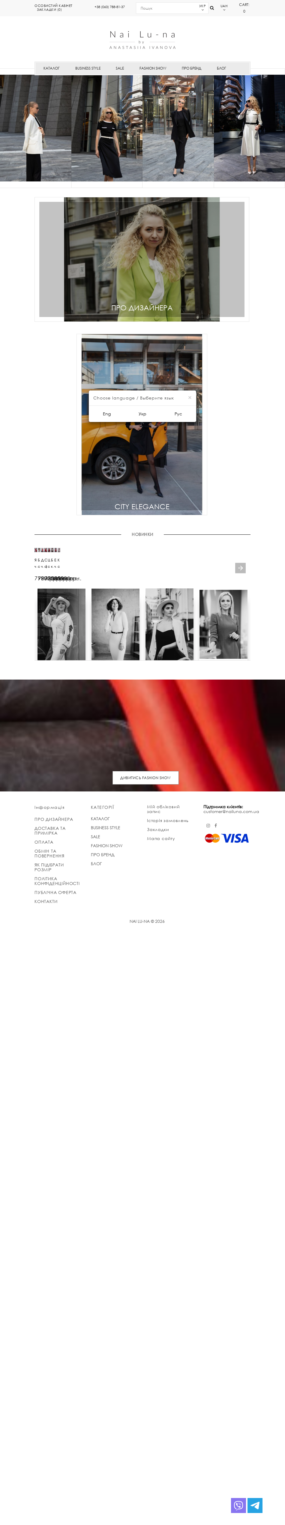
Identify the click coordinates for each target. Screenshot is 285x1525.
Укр (142, 414)
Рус (178, 414)
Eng (107, 414)
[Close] (190, 397)
